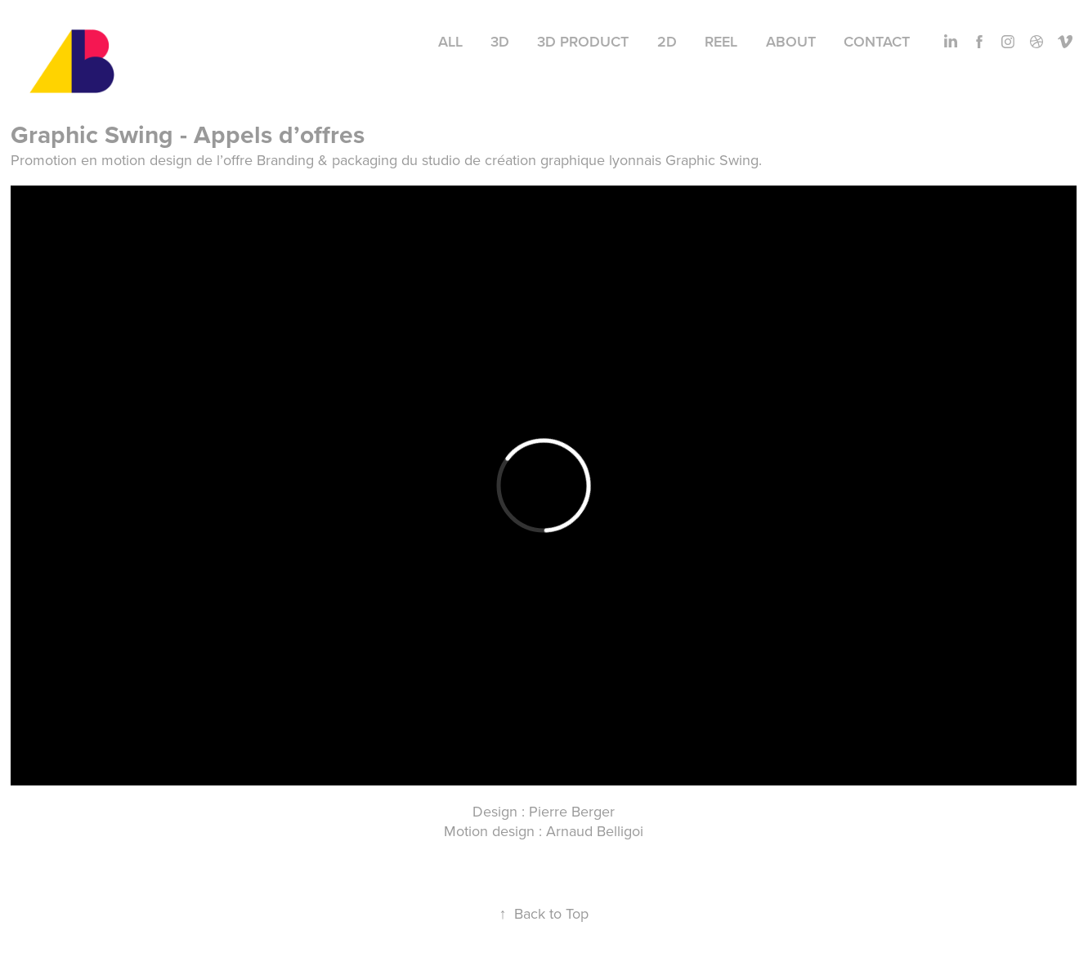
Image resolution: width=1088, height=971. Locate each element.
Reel (721, 41)
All (450, 41)
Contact (877, 41)
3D (499, 41)
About (791, 41)
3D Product (583, 41)
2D (667, 41)
